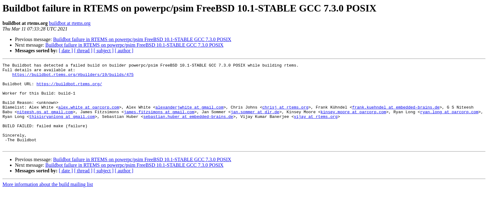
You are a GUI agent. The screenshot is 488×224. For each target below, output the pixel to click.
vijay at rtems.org (315, 127)
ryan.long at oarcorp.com (449, 122)
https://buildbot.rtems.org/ (69, 88)
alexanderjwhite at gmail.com (189, 116)
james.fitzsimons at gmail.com (159, 122)
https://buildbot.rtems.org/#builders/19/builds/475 (73, 77)
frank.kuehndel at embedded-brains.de (395, 116)
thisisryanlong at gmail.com (62, 127)
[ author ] (124, 50)
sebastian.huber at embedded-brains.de (188, 127)
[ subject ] (104, 50)
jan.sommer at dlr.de (255, 122)
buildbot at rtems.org (69, 23)
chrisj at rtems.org (285, 116)
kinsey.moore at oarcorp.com (353, 122)
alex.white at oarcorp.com (88, 116)
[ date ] (66, 50)
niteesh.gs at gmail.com (45, 122)
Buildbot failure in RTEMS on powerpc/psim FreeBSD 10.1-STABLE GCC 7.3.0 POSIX (142, 39)
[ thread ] (83, 50)
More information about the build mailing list (47, 201)
